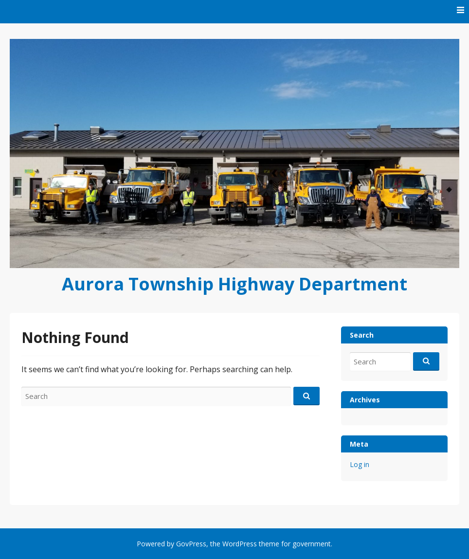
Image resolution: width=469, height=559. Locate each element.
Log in (359, 464)
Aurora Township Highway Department (234, 284)
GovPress (191, 543)
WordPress (239, 543)
